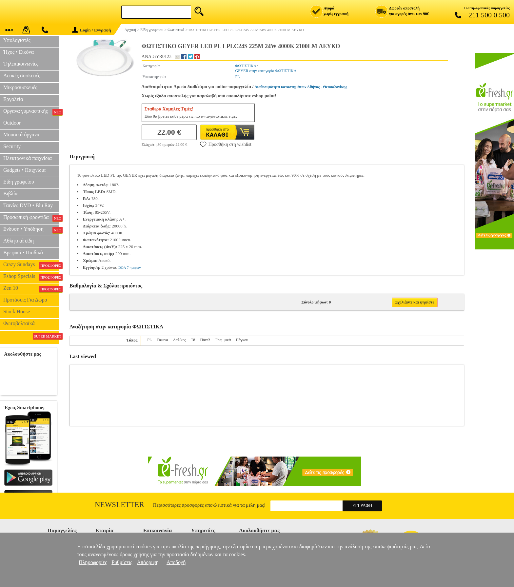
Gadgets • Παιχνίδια (24, 170)
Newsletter (119, 504)
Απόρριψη (148, 562)
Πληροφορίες (93, 562)
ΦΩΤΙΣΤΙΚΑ (245, 66)
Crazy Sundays (31, 265)
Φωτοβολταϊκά (19, 323)
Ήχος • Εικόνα (18, 52)
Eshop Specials (31, 277)
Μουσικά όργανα (21, 134)
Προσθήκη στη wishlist (225, 144)
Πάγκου (242, 340)
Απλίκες (179, 340)
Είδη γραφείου (18, 182)
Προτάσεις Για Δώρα (25, 300)
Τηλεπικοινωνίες (20, 64)
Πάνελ (205, 340)
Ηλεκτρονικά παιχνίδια (27, 158)
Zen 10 (31, 288)
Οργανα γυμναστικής (31, 111)
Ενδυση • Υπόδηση (31, 229)
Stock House (16, 311)
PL (237, 76)
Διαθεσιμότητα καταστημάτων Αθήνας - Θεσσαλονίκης (301, 87)
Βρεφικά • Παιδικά (23, 252)
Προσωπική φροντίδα (31, 218)
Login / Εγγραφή (91, 30)
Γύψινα (162, 340)
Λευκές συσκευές (21, 75)
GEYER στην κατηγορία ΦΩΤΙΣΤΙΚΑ (266, 70)
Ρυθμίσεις (121, 562)
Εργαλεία (13, 99)
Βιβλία (10, 193)
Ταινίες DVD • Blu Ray (28, 205)
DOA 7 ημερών (129, 267)
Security (12, 146)
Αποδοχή (176, 562)
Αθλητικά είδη (18, 241)
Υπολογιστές (16, 40)
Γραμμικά (223, 340)
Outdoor (12, 123)
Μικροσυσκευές (20, 87)
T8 (193, 340)
